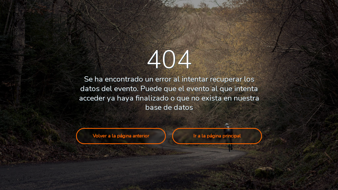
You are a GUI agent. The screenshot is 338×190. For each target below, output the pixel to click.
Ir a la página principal (217, 136)
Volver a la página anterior (121, 136)
